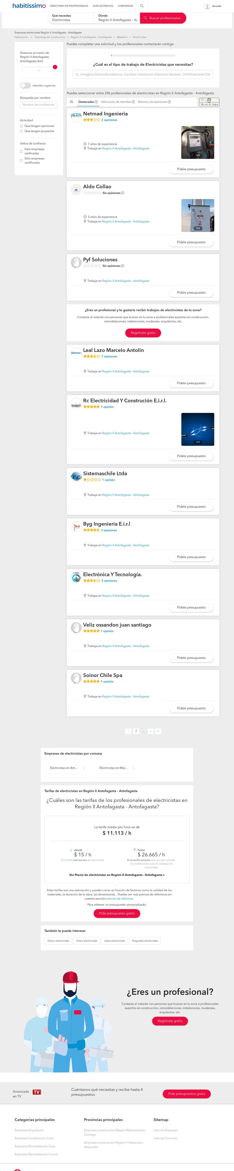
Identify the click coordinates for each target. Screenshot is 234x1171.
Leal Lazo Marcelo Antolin (113, 350)
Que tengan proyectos (39, 131)
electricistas (58, 941)
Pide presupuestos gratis (186, 1094)
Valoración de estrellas (116, 102)
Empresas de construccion (50, 37)
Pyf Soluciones (100, 260)
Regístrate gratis (170, 1021)
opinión (107, 407)
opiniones (109, 120)
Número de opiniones (152, 102)
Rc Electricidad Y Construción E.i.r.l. (125, 401)
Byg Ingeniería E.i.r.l (106, 524)
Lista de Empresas (166, 1130)
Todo (55, 71)
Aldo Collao (97, 187)
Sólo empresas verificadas (34, 151)
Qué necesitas (61, 15)
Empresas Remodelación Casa (35, 1146)
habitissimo (21, 37)
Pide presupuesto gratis (117, 913)
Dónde (102, 15)
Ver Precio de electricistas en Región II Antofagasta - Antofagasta (116, 875)
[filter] (39, 67)
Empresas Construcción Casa (34, 1138)
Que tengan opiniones (39, 126)
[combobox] (71, 18)
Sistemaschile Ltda (105, 473)
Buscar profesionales (162, 18)
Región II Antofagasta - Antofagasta (91, 37)
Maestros (122, 37)
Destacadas (86, 102)
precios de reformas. (120, 898)
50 (38, 71)
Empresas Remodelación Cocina (36, 1154)
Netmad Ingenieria (105, 114)
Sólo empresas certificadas (34, 160)
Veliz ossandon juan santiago (117, 625)
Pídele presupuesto (191, 169)
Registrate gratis (143, 333)
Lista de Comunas (165, 1138)
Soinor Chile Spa (102, 675)
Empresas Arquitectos (29, 1130)
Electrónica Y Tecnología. (112, 574)
